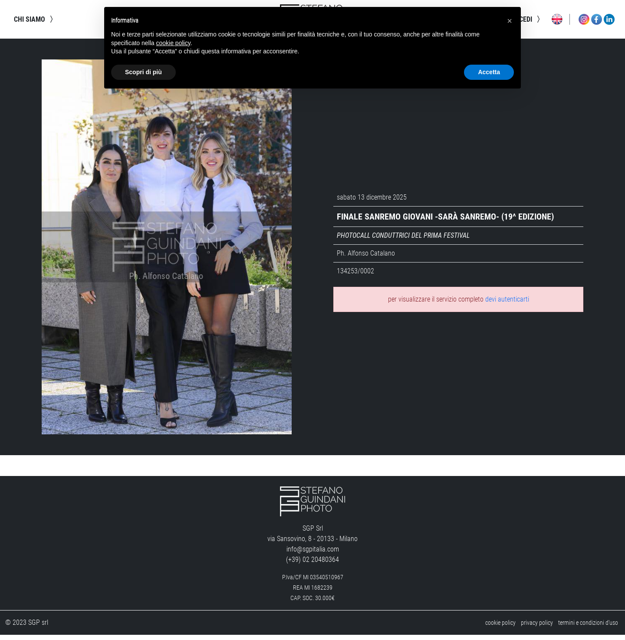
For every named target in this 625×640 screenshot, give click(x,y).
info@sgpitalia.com (312, 554)
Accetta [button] (489, 72)
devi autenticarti (507, 304)
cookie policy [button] (173, 42)
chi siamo (35, 21)
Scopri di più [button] (143, 72)
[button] (509, 21)
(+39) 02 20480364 (312, 565)
